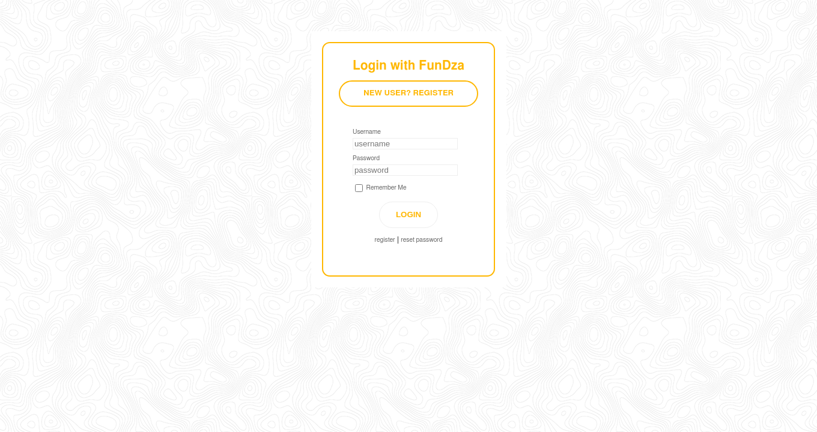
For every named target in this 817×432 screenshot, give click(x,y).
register (385, 240)
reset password (421, 240)
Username (367, 132)
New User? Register (408, 93)
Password (366, 158)
